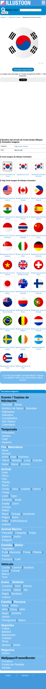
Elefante (7, 499)
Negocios (7, 650)
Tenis (5, 641)
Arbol (5, 456)
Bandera (16, 593)
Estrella (37, 460)
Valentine (7, 415)
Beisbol (6, 631)
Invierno (7, 442)
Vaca (15, 488)
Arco (18, 586)
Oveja (5, 492)
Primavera (8, 432)
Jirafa (18, 499)
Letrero (6, 597)
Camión (16, 567)
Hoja (13, 456)
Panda (6, 482)
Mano (21, 620)
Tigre (14, 495)
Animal (6, 469)
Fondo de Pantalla (13, 664)
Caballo (25, 488)
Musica (6, 644)
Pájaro (6, 517)
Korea (18, 17)
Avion (5, 570)
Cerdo (5, 488)
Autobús (29, 567)
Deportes (7, 625)
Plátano (37, 552)
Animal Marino (11, 529)
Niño (4, 609)
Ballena (6, 536)
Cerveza (7, 559)
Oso (4, 478)
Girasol (6, 453)
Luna (27, 460)
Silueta (6, 667)
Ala (25, 589)
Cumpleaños (9, 418)
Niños (14, 605)
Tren (4, 577)
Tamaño (16, 460)
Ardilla (5, 503)
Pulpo (32, 532)
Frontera (7, 661)
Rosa (5, 450)
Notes (16, 644)
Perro (5, 475)
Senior (6, 616)
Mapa (5, 593)
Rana (5, 513)
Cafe (17, 559)
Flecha (27, 586)
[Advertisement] (23, 111)
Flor (4, 447)
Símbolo (18, 582)
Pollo (5, 520)
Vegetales (8, 548)
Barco (5, 573)
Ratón (5, 510)
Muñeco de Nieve (12, 408)
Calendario (8, 424)
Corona (6, 589)
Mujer (5, 613)
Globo (17, 589)
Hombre (16, 613)
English (8, 675)
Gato (5, 472)
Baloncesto (8, 634)
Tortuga (15, 513)
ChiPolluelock (19, 520)
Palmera (23, 456)
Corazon (7, 586)
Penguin (7, 540)
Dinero (6, 653)
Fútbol (5, 628)
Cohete (15, 570)
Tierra (5, 460)
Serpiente (29, 513)
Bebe (5, 605)
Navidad (7, 404)
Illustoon (3, 17)
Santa (18, 404)
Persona (20, 601)
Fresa (26, 552)
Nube (5, 464)
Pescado (7, 532)
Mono (5, 485)
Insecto (6, 524)
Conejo (6, 507)
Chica (13, 609)
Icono (5, 582)
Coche (6, 567)
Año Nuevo (8, 421)
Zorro (15, 503)
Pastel (5, 555)
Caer (5, 439)
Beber (19, 545)
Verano (6, 435)
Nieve (14, 464)
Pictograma (9, 620)
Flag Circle (12, 17)
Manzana (14, 552)
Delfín (17, 536)
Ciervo (37, 488)
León (5, 495)
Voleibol (6, 638)
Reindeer (31, 408)
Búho (15, 517)
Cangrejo (20, 532)
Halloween (8, 411)
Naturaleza (15, 447)
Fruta (5, 552)
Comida (6, 545)
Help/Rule (24, 675)
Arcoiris (25, 464)
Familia (6, 601)
